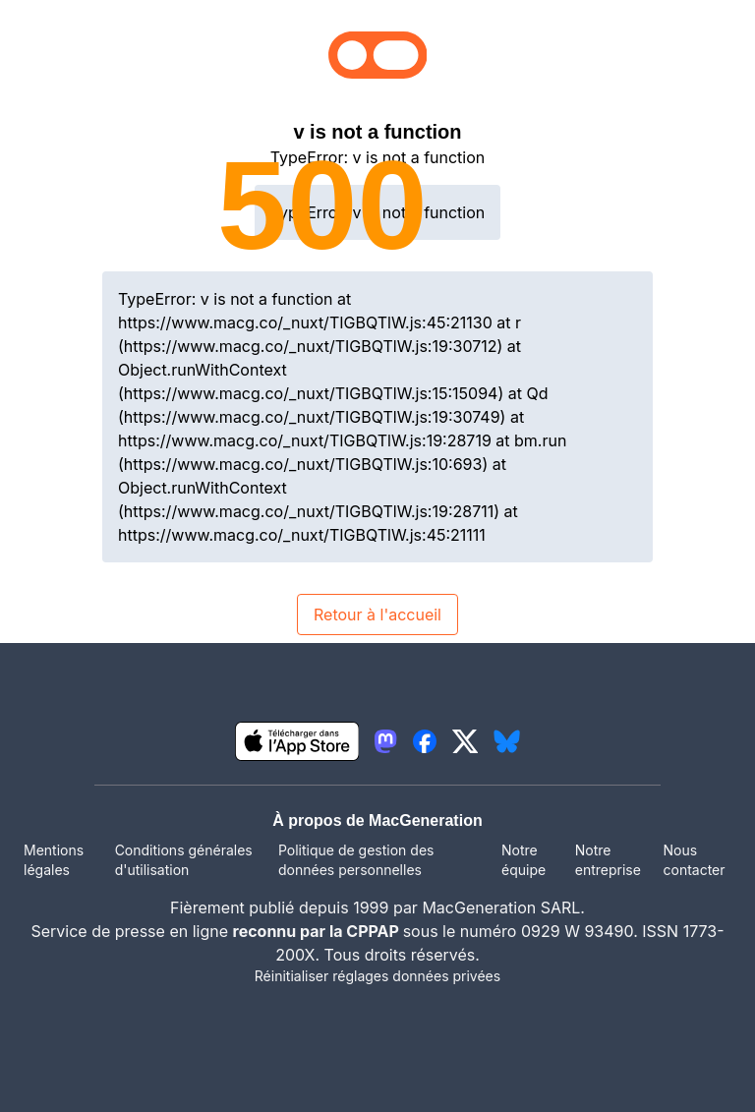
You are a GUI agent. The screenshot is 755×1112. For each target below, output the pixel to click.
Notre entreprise (608, 860)
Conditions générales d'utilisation (184, 860)
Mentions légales (54, 860)
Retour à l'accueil (377, 614)
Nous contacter (694, 860)
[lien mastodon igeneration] (385, 741)
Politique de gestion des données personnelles (356, 860)
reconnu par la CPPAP (318, 931)
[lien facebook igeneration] (424, 741)
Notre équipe (523, 860)
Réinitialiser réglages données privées (377, 975)
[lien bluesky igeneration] (507, 741)
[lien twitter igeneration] (465, 741)
